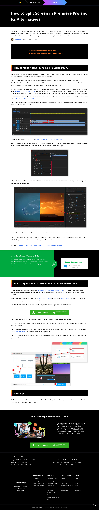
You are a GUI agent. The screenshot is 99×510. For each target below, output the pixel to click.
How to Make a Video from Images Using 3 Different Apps (67, 462)
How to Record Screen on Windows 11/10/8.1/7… (65, 464)
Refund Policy (78, 490)
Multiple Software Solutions (53, 497)
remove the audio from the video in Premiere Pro (49, 139)
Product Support (64, 483)
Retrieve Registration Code (67, 485)
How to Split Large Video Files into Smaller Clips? (65, 460)
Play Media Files (50, 485)
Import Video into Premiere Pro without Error (26, 98)
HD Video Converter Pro (38, 483)
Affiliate (76, 485)
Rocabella (18, 39)
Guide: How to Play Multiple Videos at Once (22, 464)
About (76, 478)
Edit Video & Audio (51, 492)
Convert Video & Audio (52, 478)
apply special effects (45, 298)
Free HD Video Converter (38, 485)
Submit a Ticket (64, 490)
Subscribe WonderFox (79, 488)
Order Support (64, 481)
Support (63, 478)
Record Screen (50, 490)
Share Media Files (51, 488)
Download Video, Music (52, 483)
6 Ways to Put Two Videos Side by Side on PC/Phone (24, 460)
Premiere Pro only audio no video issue (25, 91)
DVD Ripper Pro (36, 478)
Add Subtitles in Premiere (37, 245)
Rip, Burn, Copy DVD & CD (52, 481)
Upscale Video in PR (22, 245)
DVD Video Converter (37, 488)
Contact (76, 483)
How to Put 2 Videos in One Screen (19, 462)
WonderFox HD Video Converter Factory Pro (50, 290)
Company (77, 481)
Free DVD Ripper (36, 481)
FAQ (62, 488)
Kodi (48, 499)
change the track (20, 332)
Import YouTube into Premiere (54, 245)
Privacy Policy (35, 507)
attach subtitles (65, 298)
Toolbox (49, 495)
